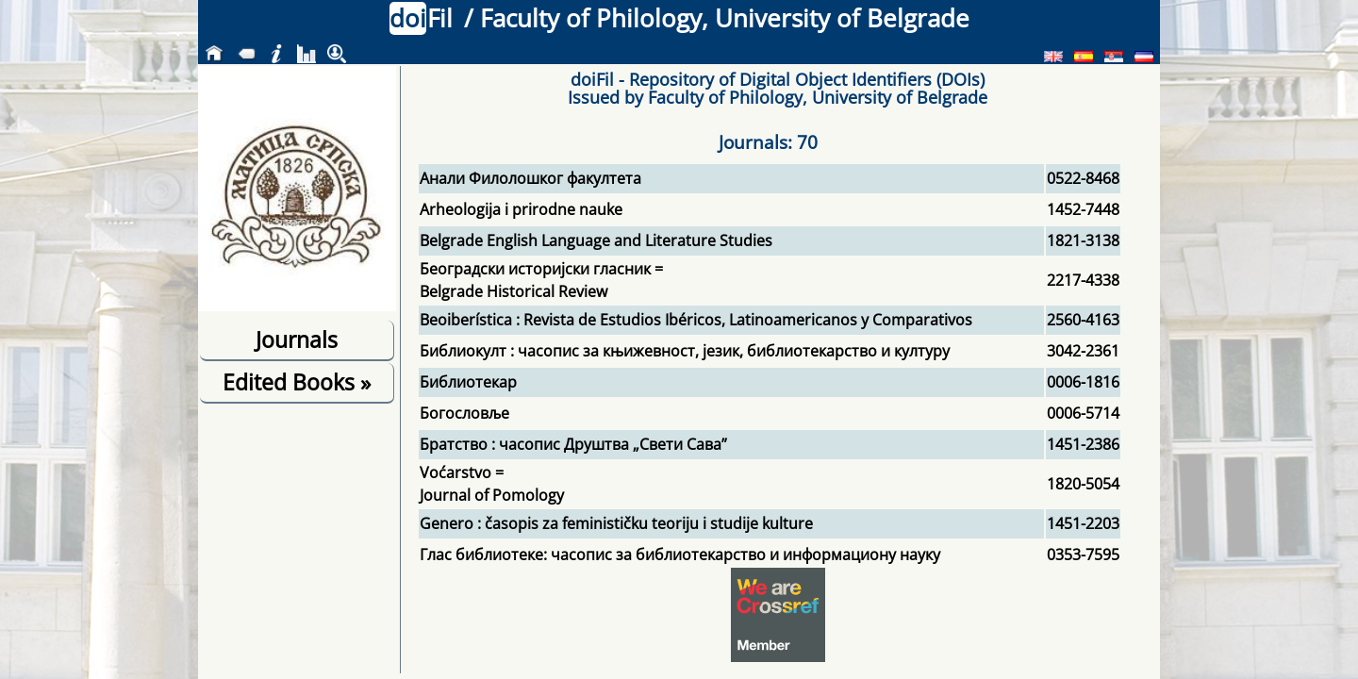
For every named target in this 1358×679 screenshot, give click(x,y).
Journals (297, 339)
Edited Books (297, 382)
